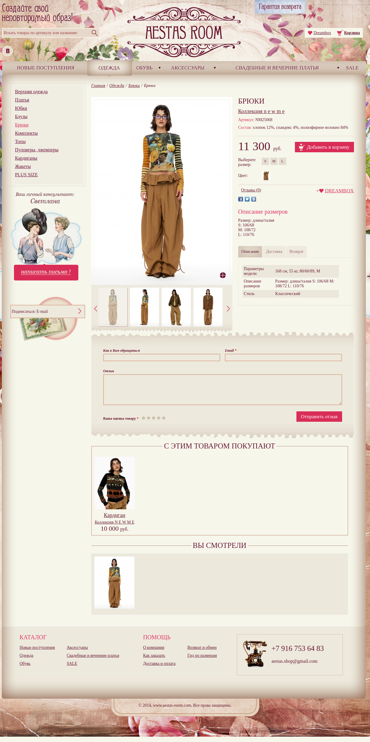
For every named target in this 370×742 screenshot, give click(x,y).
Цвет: (243, 175)
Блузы (21, 116)
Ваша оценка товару (121, 424)
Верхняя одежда (31, 91)
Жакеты (23, 166)
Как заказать (154, 661)
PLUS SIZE (26, 174)
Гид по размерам (202, 661)
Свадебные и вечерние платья (277, 68)
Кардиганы (26, 158)
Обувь (144, 68)
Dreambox (322, 33)
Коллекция (114, 527)
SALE (352, 68)
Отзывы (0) (251, 190)
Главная (98, 85)
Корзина (352, 33)
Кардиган (114, 521)
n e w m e (261, 111)
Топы (20, 141)
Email (230, 350)
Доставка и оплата (159, 669)
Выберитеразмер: (247, 162)
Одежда (109, 68)
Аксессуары (188, 68)
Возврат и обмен (202, 653)
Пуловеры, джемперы (37, 149)
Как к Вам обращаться (121, 350)
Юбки (21, 108)
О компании (153, 653)
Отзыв (108, 371)
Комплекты (26, 133)
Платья (22, 99)
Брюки (21, 124)
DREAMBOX (339, 191)
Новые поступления (45, 68)
